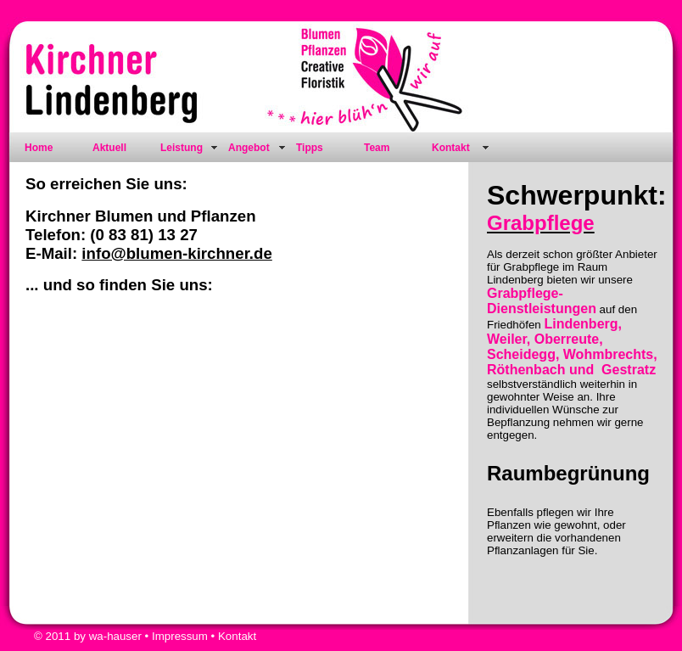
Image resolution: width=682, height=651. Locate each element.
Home (39, 148)
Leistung (181, 148)
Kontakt (451, 148)
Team (376, 148)
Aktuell (109, 148)
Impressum (180, 636)
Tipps (309, 148)
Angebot (249, 148)
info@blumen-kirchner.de (176, 253)
